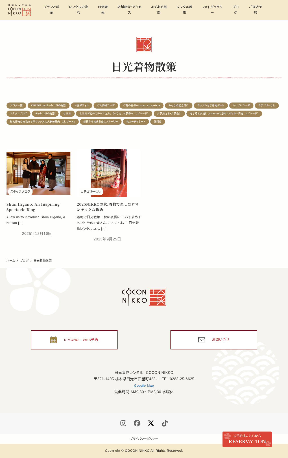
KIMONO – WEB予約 (81, 338)
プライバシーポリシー (144, 439)
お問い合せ (221, 338)
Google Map (144, 385)
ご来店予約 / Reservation (247, 439)
